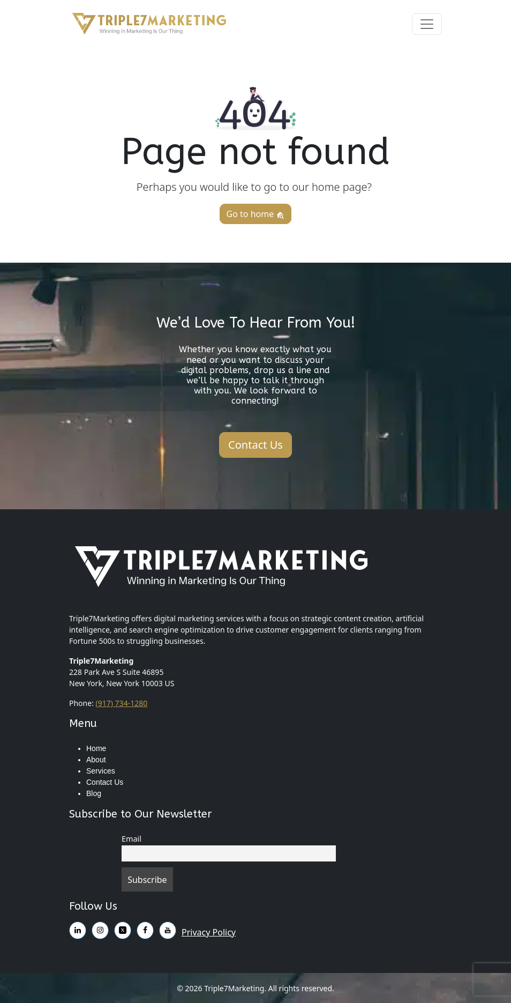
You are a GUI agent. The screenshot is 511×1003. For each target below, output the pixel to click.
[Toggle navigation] (427, 24)
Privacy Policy (209, 932)
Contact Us (104, 782)
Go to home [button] (256, 214)
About (96, 759)
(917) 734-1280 (122, 703)
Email (131, 839)
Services (100, 771)
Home (96, 748)
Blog (93, 793)
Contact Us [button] (255, 444)
